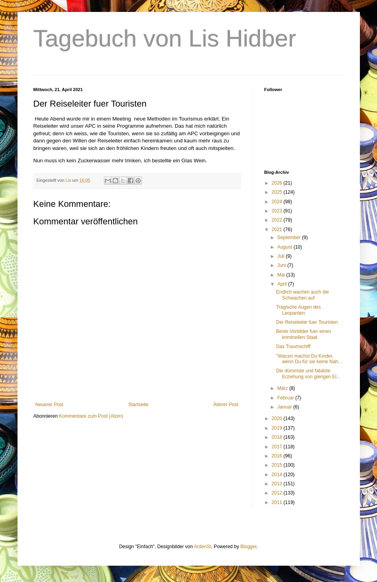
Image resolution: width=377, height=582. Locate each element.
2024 (277, 201)
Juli (281, 256)
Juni (282, 265)
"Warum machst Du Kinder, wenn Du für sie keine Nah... (309, 358)
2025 (277, 192)
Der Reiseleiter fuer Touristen (307, 322)
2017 (277, 447)
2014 (277, 474)
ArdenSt (202, 546)
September (289, 237)
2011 (277, 502)
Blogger (248, 546)
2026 (277, 183)
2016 (277, 456)
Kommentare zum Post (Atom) (91, 416)
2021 (277, 229)
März (283, 388)
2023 (277, 211)
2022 (277, 220)
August (285, 247)
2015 (277, 465)
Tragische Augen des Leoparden (298, 309)
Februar (286, 398)
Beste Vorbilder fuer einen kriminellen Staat (303, 334)
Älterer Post (225, 404)
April (282, 284)
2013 (277, 484)
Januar (285, 407)
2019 (277, 428)
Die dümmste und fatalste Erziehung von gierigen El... (308, 373)
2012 (277, 493)
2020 (277, 418)
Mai (281, 275)
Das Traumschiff (293, 346)
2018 (277, 437)
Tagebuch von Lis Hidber (164, 38)
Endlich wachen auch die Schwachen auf (302, 294)
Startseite (138, 404)
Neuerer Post (49, 404)
